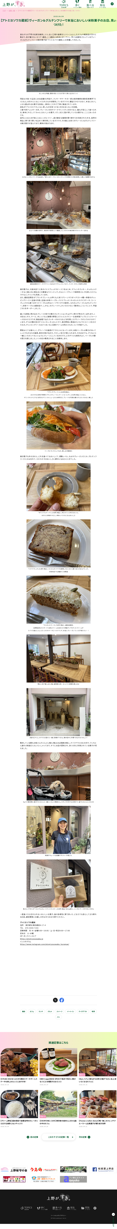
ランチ (41, 1016)
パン (58, 1022)
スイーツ (59, 1016)
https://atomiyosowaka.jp (31, 944)
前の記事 (34, 1142)
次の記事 (83, 1142)
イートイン (70, 1016)
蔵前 (23, 1016)
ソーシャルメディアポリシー (58, 1220)
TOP (4, 16)
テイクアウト (83, 1016)
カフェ (32, 1016)
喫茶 (93, 1016)
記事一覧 (12, 16)
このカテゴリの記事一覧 (58, 1142)
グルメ (50, 1016)
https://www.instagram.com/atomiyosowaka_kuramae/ (44, 949)
